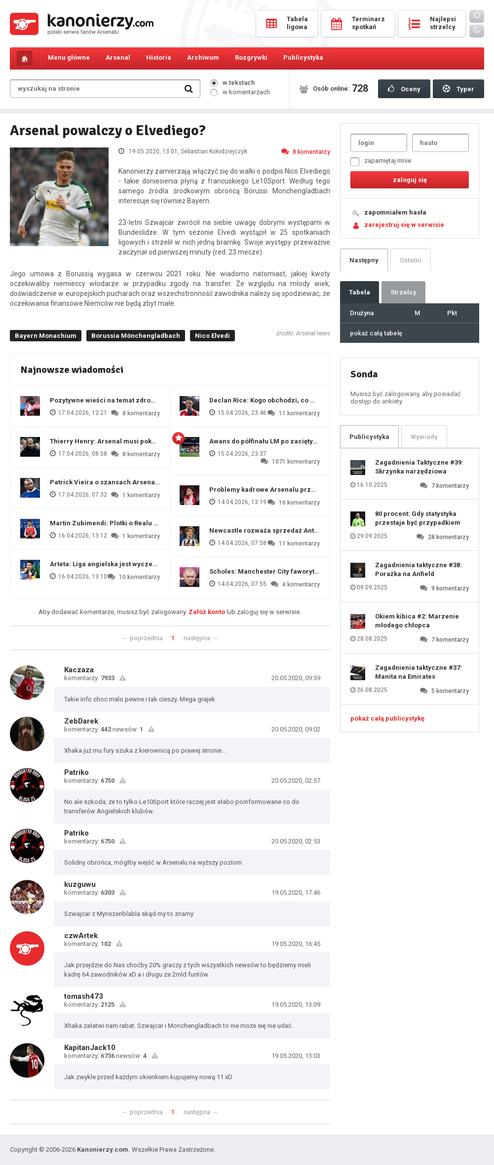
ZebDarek (81, 721)
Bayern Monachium (45, 335)
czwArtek (81, 935)
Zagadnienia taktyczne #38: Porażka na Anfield (418, 569)
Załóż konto (207, 612)
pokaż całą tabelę (376, 333)
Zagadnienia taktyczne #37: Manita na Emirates (418, 672)
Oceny (404, 89)
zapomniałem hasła (395, 212)
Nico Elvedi (212, 335)
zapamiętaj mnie (380, 161)
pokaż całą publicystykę (387, 718)
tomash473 (83, 996)
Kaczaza (79, 669)
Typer (458, 89)
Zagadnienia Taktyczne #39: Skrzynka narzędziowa (419, 467)
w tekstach (232, 82)
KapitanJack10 (89, 1047)
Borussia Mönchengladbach (135, 335)
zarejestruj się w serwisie (404, 224)
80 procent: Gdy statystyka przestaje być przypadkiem (417, 518)
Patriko (76, 772)
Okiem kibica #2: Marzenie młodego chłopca (417, 621)
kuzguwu (80, 884)
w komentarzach (240, 92)
